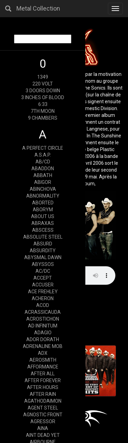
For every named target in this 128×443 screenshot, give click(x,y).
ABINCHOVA (43, 189)
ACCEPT (42, 278)
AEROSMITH (42, 360)
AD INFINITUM (42, 325)
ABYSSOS (43, 264)
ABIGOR (42, 182)
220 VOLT (42, 83)
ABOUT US (42, 216)
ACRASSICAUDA (43, 312)
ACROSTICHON (42, 319)
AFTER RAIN (43, 394)
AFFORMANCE (42, 367)
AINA (42, 428)
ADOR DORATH (42, 339)
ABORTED (43, 202)
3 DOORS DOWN (43, 90)
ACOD (42, 305)
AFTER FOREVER (43, 380)
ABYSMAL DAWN (42, 257)
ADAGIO (43, 332)
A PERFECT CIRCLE (42, 148)
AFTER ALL (43, 373)
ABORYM (43, 209)
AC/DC (42, 271)
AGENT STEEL (43, 408)
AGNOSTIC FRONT (42, 414)
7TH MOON (43, 111)
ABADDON (42, 168)
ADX (42, 353)
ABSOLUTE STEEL (42, 237)
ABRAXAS (42, 223)
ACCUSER (43, 284)
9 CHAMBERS (42, 118)
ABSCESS (43, 230)
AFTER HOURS (42, 387)
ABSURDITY (43, 250)
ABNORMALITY (42, 196)
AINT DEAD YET (43, 435)
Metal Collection (38, 8)
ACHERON (43, 298)
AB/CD (42, 161)
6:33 (42, 104)
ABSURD (42, 243)
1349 (42, 77)
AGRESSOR (42, 421)
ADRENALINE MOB (42, 346)
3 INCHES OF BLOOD (42, 97)
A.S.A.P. (42, 155)
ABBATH (42, 175)
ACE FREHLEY (43, 291)
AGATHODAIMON (42, 401)
